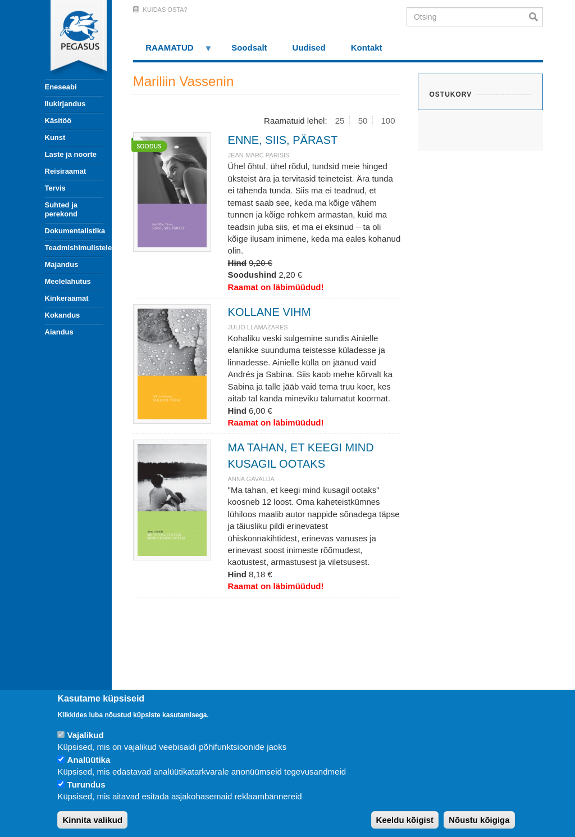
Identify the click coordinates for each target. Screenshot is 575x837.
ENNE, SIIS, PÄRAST (283, 140)
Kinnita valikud (92, 820)
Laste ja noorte (71, 154)
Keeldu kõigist (405, 820)
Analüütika (89, 759)
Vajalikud (85, 735)
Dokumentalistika (74, 231)
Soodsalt (249, 47)
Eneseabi (61, 87)
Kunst (55, 137)
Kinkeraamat (67, 298)
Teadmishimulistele (74, 247)
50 (363, 120)
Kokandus (62, 315)
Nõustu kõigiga (479, 820)
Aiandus (59, 332)
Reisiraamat (65, 171)
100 (388, 120)
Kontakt (366, 47)
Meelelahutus (68, 281)
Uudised (309, 47)
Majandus (62, 264)
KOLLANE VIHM (269, 312)
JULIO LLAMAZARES (258, 327)
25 (340, 120)
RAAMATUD (173, 51)
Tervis (55, 188)
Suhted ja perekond (61, 209)
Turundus (86, 784)
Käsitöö (58, 120)
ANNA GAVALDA (251, 479)
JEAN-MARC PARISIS (259, 155)
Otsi (536, 16)
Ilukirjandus (65, 103)
